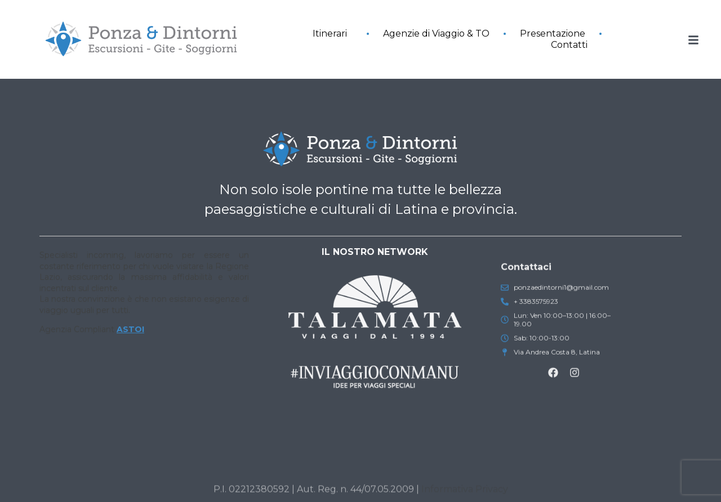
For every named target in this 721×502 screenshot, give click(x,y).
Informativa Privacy (464, 492)
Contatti (569, 44)
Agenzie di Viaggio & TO (436, 33)
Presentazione (552, 33)
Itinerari (333, 33)
